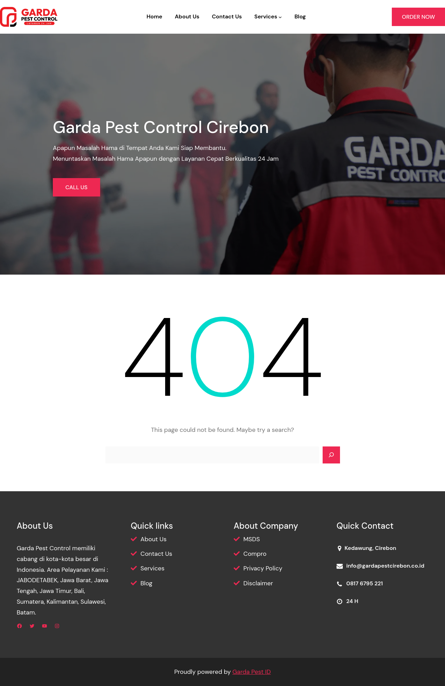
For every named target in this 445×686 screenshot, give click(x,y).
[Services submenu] (280, 17)
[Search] (331, 455)
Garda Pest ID (251, 672)
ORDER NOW (418, 16)
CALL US (76, 187)
